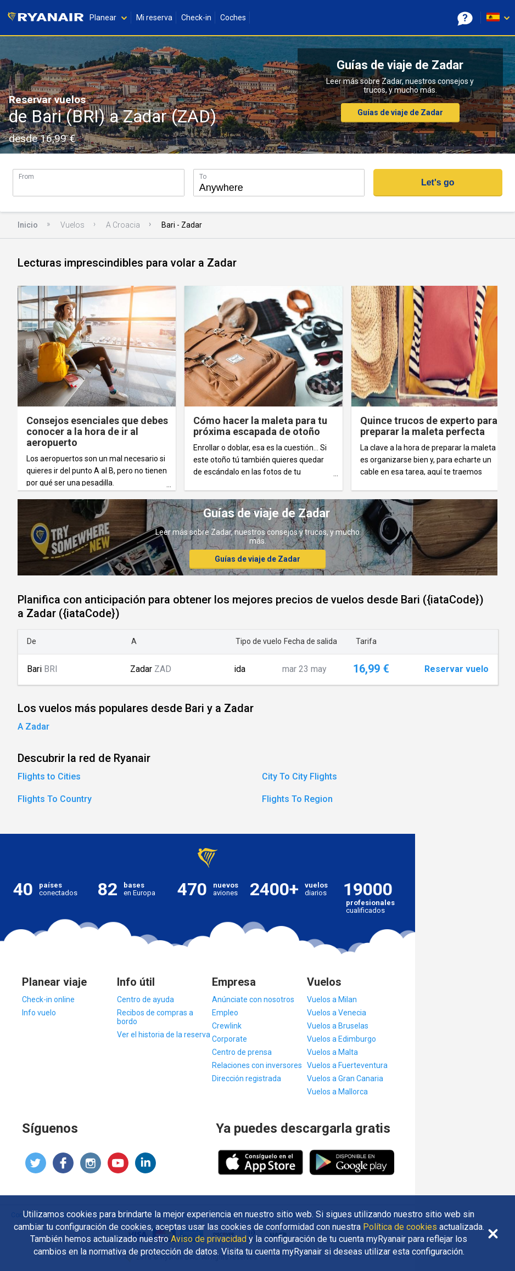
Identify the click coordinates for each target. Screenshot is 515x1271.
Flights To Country (55, 799)
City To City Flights (299, 776)
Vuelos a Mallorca (337, 1091)
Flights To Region (297, 799)
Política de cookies (400, 1227)
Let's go (438, 182)
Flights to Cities (49, 776)
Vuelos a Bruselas (337, 1025)
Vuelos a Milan (332, 999)
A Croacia (123, 225)
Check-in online (48, 999)
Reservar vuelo (456, 669)
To (202, 176)
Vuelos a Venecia (336, 1012)
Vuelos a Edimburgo (341, 1039)
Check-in (196, 17)
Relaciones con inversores (257, 1065)
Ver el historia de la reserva (163, 1034)
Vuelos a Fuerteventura (347, 1065)
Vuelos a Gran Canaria (345, 1078)
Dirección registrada (246, 1078)
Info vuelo (39, 1012)
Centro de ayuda (145, 999)
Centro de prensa (242, 1052)
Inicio (28, 225)
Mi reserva (154, 17)
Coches (233, 17)
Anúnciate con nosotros (253, 999)
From (26, 176)
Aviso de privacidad (209, 1239)
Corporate (229, 1039)
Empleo (225, 1012)
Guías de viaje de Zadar (400, 112)
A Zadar (33, 726)
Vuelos (72, 225)
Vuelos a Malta (332, 1052)
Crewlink (227, 1025)
